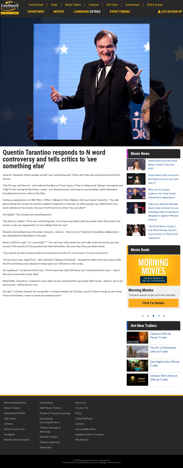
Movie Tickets (12, 407)
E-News (8, 423)
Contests (94, 4)
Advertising (46, 402)
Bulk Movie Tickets (50, 407)
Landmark (87, 11)
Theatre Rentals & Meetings (50, 429)
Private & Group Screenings (55, 413)
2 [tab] (148, 316)
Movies (59, 11)
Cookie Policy (83, 462)
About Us (80, 402)
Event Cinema (120, 11)
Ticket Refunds (84, 418)
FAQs (78, 413)
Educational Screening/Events (50, 420)
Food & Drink (36, 4)
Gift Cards (112, 4)
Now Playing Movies (15, 402)
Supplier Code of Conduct (89, 434)
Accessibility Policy (86, 429)
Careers (79, 423)
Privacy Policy (69, 462)
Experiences (132, 4)
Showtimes (36, 11)
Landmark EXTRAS (14, 413)
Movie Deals (140, 250)
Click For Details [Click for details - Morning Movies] (153, 303)
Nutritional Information (17, 439)
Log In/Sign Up (170, 11)
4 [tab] (159, 316)
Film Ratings (82, 439)
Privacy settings (98, 462)
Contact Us (81, 407)
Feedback (9, 434)
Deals (54, 4)
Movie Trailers (73, 4)
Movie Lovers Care (14, 429)
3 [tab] (153, 316)
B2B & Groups (155, 4)
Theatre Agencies (50, 442)
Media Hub (46, 447)
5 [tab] (164, 316)
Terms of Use (114, 462)
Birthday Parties (49, 436)
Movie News (140, 153)
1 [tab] (143, 316)
